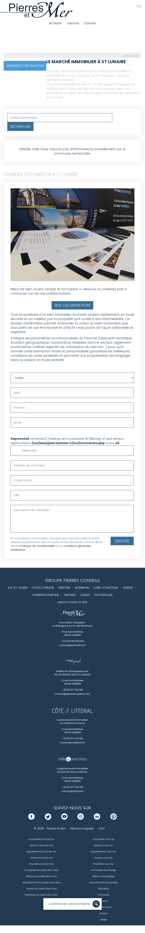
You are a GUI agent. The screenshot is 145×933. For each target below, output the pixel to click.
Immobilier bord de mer (41, 839)
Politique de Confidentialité (37, 546)
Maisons (103, 900)
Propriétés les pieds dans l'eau (41, 894)
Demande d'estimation (25, 65)
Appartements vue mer (103, 851)
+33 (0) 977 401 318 (72, 689)
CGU (101, 828)
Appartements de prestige (103, 882)
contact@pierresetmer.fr (72, 645)
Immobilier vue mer (103, 839)
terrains (103, 913)
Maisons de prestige (104, 876)
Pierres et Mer (130, 56)
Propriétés (103, 888)
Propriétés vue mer (103, 863)
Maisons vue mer (103, 845)
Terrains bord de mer (41, 857)
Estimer (90, 23)
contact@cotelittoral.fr (72, 742)
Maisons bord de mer (41, 845)
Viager (103, 919)
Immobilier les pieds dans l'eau (41, 870)
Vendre (73, 23)
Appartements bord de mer (41, 851)
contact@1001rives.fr (72, 791)
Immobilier (103, 894)
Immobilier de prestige (103, 870)
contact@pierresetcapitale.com (72, 693)
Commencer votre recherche (69, 904)
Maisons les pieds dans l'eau (41, 876)
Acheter (55, 23)
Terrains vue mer (103, 857)
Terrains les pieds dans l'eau (41, 888)
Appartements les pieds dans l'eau (41, 882)
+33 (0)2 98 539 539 (72, 641)
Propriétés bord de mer (41, 863)
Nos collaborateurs (72, 305)
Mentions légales (82, 828)
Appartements (103, 907)
